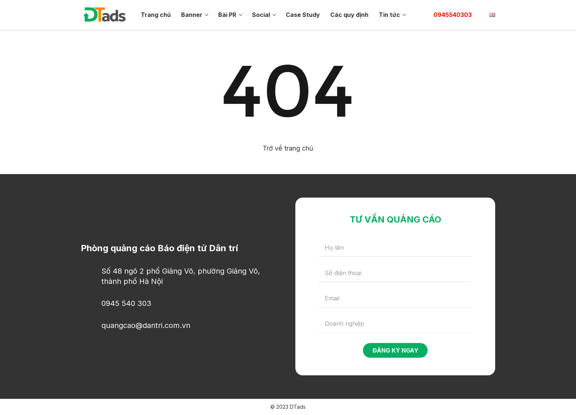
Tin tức (389, 14)
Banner (191, 14)
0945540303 (452, 14)
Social (261, 14)
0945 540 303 (126, 303)
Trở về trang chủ (288, 148)
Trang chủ (156, 14)
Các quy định (349, 14)
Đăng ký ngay (395, 350)
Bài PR (227, 14)
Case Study (303, 14)
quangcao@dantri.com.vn (145, 325)
